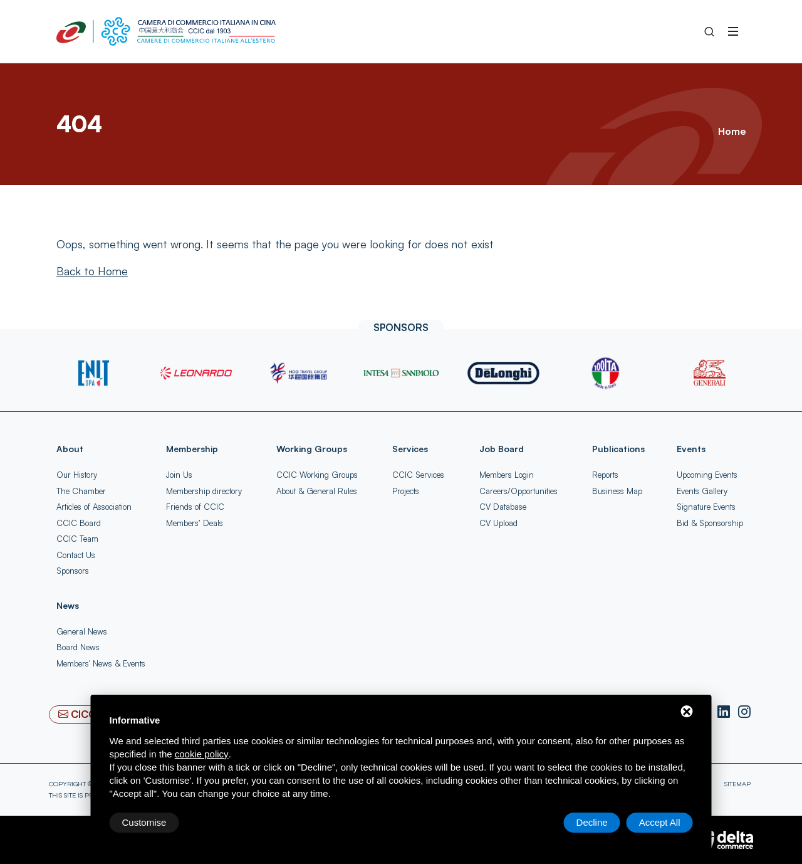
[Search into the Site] (709, 31)
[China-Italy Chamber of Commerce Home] (166, 31)
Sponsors (72, 571)
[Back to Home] (92, 271)
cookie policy (202, 754)
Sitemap (737, 783)
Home (732, 131)
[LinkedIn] (725, 712)
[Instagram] (744, 712)
